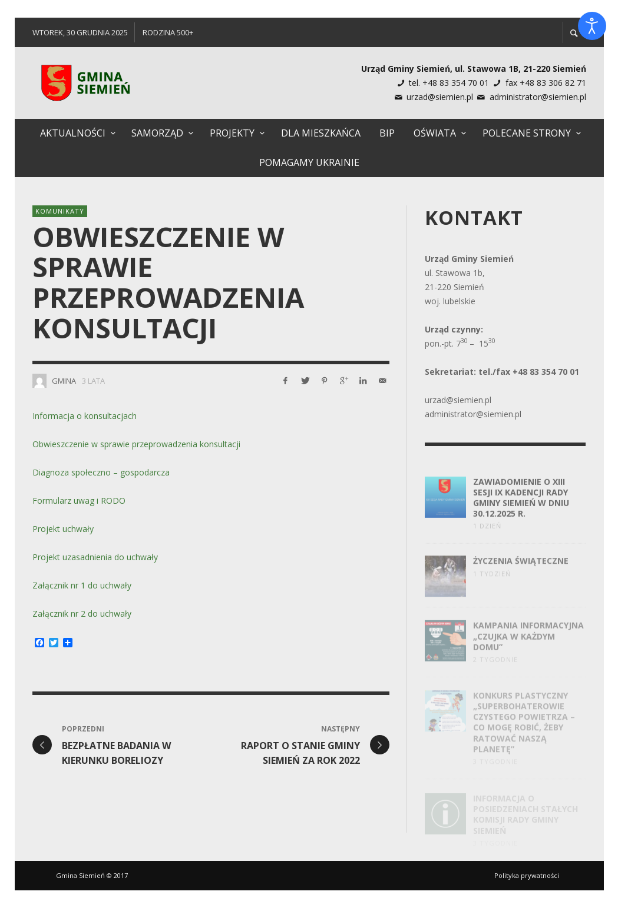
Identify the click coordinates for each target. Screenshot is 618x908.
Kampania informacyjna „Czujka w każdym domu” (528, 646)
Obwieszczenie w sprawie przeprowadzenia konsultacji (136, 444)
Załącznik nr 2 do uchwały (81, 613)
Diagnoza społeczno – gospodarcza (101, 472)
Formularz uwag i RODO (78, 500)
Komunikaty (59, 211)
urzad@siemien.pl (440, 96)
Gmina (64, 380)
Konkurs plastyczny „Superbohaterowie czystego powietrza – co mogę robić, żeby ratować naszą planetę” (524, 730)
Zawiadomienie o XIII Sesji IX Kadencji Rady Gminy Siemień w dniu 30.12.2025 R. (521, 506)
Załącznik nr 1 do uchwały (81, 585)
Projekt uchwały (63, 528)
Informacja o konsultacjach (84, 415)
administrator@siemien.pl (538, 96)
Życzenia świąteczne (521, 571)
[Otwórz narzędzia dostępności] (592, 26)
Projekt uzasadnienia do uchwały (95, 557)
